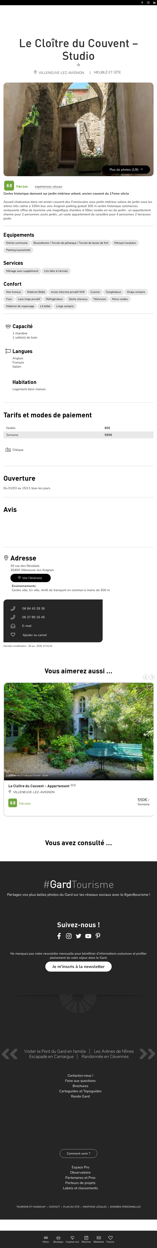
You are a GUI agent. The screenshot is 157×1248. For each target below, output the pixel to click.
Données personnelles (125, 1206)
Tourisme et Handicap (31, 1206)
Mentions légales (95, 1206)
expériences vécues (48, 187)
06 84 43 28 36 (33, 608)
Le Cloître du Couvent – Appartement (39, 785)
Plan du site (71, 1206)
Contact (54, 1206)
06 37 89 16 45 (33, 617)
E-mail (26, 626)
